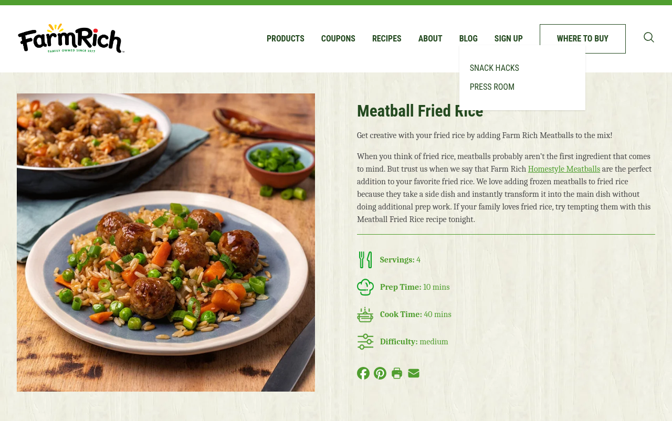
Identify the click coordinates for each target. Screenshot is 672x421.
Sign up (509, 39)
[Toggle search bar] (649, 37)
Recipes (387, 39)
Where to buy (582, 39)
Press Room (492, 87)
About (430, 39)
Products (285, 39)
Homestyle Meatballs (564, 169)
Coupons (338, 39)
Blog (468, 39)
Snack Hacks (494, 68)
